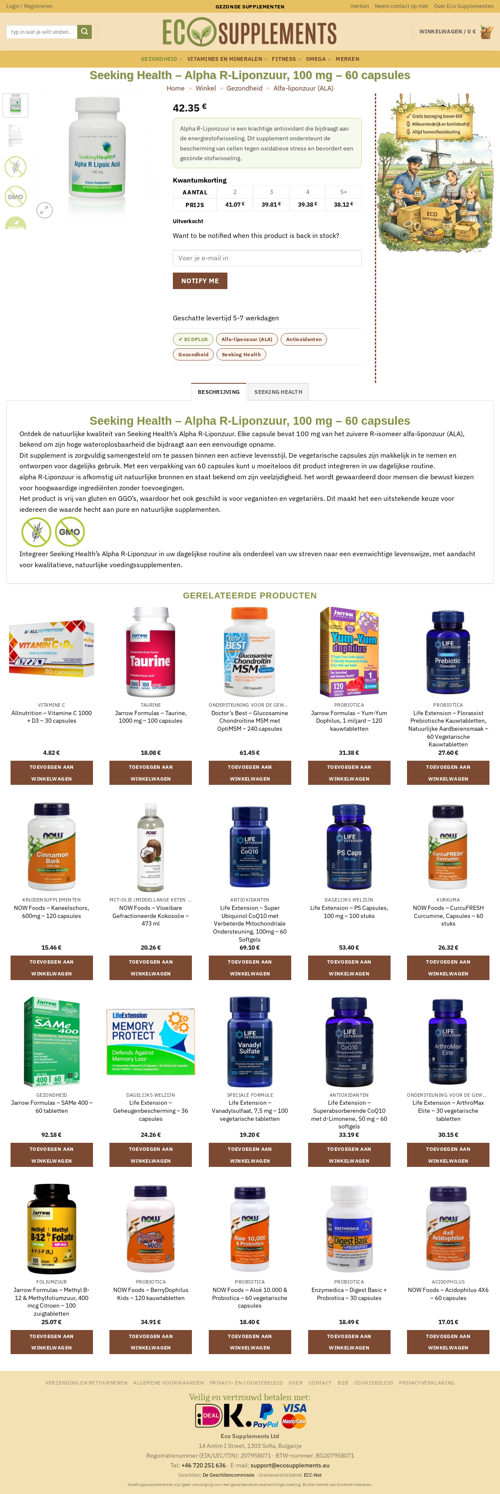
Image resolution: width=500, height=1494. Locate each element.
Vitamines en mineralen (227, 59)
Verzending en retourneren (86, 1382)
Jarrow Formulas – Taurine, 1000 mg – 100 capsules (151, 717)
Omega (319, 59)
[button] (29, 6)
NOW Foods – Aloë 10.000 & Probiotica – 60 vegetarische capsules (249, 1297)
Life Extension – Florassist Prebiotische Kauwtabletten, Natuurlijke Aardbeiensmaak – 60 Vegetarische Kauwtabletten (448, 728)
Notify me (200, 280)
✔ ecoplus (193, 339)
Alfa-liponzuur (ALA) (303, 88)
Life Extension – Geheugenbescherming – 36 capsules (150, 1110)
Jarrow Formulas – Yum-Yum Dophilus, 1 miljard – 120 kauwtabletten (349, 720)
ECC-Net (313, 1475)
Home (176, 88)
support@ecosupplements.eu (290, 1465)
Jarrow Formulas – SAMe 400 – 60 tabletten (52, 1106)
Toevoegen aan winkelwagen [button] (52, 773)
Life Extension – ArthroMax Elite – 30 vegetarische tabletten (448, 1110)
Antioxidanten (304, 339)
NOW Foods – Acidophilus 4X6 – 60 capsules (448, 1294)
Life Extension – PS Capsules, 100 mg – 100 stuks (349, 912)
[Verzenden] (84, 32)
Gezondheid (162, 59)
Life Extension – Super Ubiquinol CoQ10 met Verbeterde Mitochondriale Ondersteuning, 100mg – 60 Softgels (250, 923)
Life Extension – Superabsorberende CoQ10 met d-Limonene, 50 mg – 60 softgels (349, 1114)
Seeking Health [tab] (278, 392)
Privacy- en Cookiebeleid (246, 1382)
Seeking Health (241, 354)
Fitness (286, 59)
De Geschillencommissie (228, 1475)
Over (296, 1382)
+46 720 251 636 (203, 1465)
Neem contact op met (401, 6)
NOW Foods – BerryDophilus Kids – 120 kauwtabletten (151, 1294)
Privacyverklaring (426, 1382)
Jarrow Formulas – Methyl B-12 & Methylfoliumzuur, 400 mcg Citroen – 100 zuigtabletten (52, 1301)
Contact (320, 1382)
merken (359, 6)
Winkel (206, 88)
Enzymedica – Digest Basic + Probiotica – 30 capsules (349, 1294)
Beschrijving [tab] (219, 392)
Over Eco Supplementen (464, 6)
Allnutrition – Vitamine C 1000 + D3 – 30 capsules (51, 717)
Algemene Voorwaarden (168, 1382)
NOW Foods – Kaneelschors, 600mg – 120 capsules (51, 912)
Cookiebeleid (373, 1382)
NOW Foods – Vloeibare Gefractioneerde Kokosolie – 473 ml (150, 915)
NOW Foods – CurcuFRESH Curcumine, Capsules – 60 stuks (448, 915)
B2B (343, 1382)
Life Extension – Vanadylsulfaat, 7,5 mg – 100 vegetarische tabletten (250, 1110)
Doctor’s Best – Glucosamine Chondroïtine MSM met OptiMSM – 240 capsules (249, 720)
